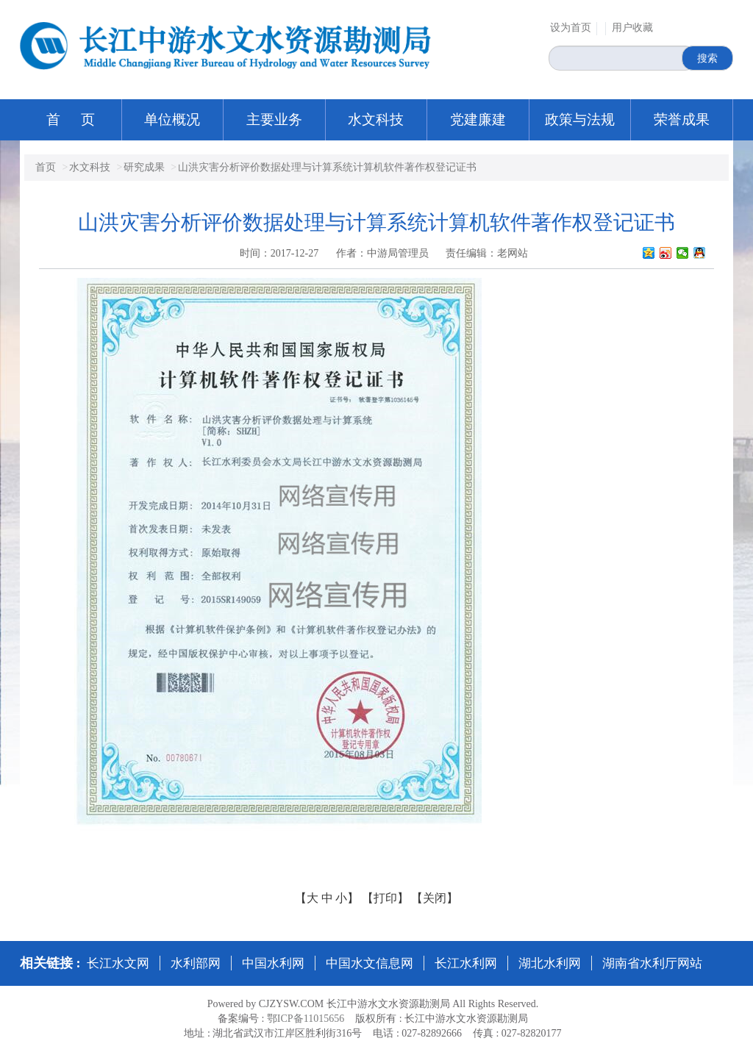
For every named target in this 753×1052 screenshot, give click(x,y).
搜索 (707, 58)
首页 (45, 167)
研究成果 (144, 167)
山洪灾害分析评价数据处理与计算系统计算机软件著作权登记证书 (327, 167)
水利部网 (196, 963)
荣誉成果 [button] (682, 119)
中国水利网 (273, 963)
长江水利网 (466, 963)
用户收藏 (632, 27)
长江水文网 (118, 963)
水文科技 (89, 167)
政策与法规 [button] (580, 119)
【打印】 (385, 898)
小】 (347, 898)
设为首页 (570, 27)
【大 (306, 898)
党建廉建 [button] (478, 119)
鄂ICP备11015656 (305, 1018)
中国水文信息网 (369, 963)
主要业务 (274, 119)
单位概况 (172, 119)
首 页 (71, 119)
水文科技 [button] (376, 119)
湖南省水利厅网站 (652, 963)
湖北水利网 (549, 963)
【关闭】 (434, 898)
